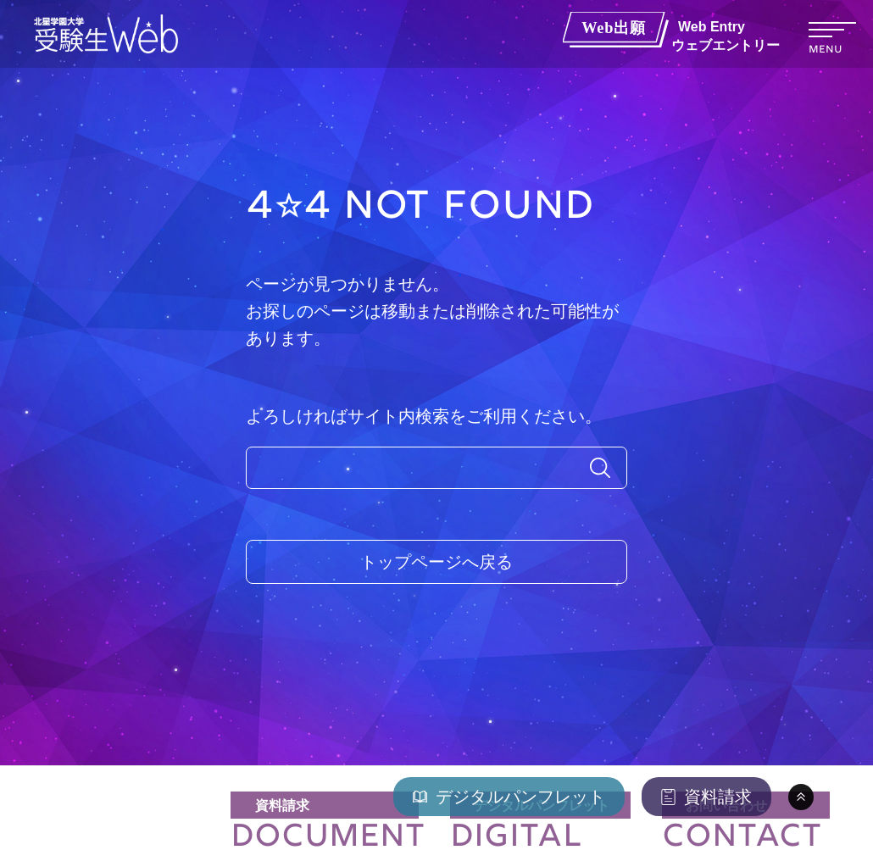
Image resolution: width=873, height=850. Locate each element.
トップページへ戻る (436, 562)
